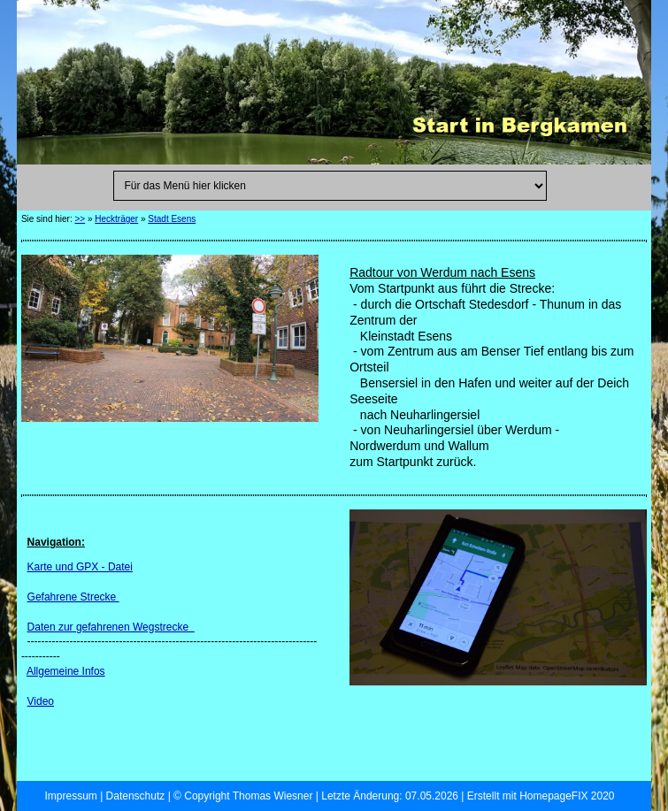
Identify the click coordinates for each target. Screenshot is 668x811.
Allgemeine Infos (66, 671)
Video (40, 701)
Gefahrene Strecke (73, 597)
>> (79, 219)
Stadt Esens (172, 219)
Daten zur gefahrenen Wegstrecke (111, 627)
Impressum (70, 796)
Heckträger (116, 219)
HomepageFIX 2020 (566, 796)
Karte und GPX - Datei (80, 567)
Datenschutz (135, 796)
